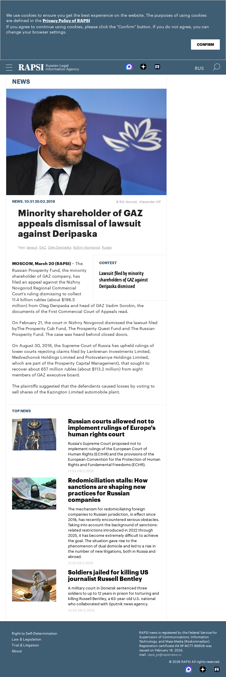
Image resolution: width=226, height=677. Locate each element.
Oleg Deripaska (59, 246)
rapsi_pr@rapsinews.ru (164, 654)
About (17, 650)
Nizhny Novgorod (86, 246)
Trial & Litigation (25, 644)
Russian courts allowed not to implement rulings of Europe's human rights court (111, 428)
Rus (199, 67)
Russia (107, 246)
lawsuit (31, 246)
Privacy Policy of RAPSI (66, 21)
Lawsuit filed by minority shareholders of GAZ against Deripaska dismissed (123, 280)
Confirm (205, 44)
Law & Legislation (26, 638)
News (21, 82)
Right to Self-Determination (34, 633)
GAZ (42, 246)
